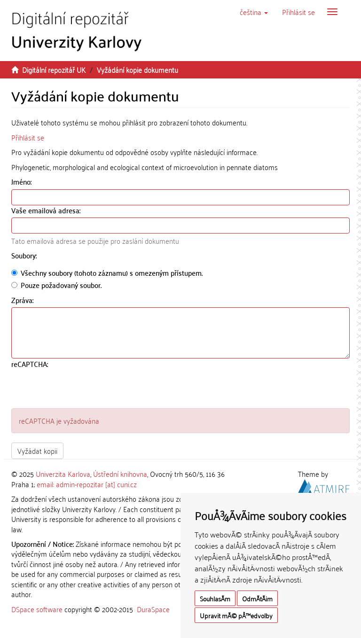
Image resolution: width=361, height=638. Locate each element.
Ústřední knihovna (120, 473)
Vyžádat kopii (37, 450)
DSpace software (37, 608)
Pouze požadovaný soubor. (56, 285)
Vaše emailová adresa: (46, 210)
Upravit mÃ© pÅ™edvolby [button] (236, 615)
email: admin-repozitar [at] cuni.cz (87, 483)
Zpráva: (23, 300)
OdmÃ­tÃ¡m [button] (257, 598)
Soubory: (25, 255)
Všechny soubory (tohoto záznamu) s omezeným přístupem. (107, 273)
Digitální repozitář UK (54, 69)
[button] (254, 11)
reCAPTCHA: (30, 364)
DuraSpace (153, 608)
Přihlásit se (27, 137)
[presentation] (82, 390)
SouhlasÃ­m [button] (215, 598)
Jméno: (22, 182)
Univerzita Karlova (63, 473)
